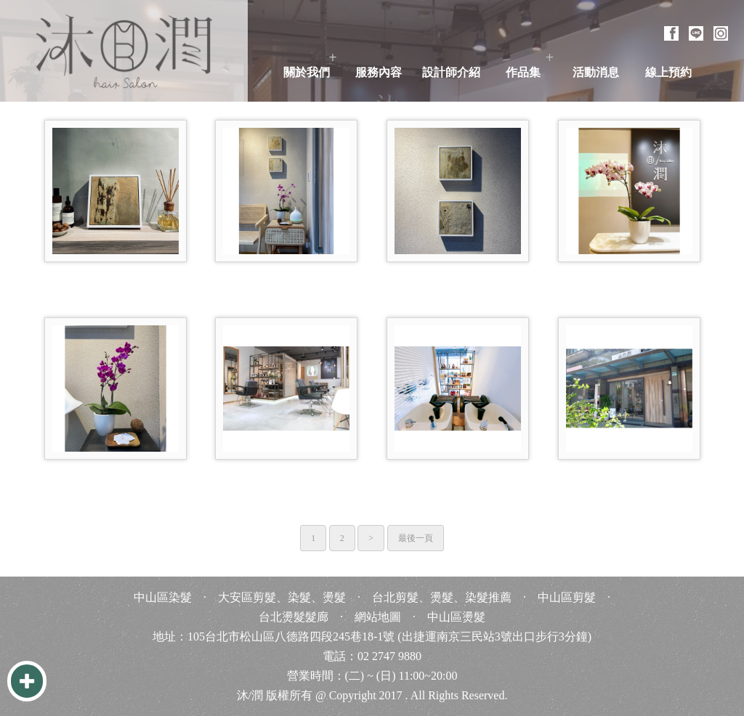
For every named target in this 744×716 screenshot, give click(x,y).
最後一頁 (415, 538)
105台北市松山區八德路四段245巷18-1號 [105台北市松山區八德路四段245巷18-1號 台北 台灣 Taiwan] (291, 636)
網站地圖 (378, 617)
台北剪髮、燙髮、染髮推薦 (442, 597)
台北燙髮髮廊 (293, 617)
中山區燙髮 (456, 617)
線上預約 (668, 72)
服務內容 (378, 72)
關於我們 (306, 72)
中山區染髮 (163, 597)
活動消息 (596, 72)
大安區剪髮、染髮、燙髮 (282, 597)
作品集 (523, 72)
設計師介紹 (451, 72)
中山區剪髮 (567, 597)
